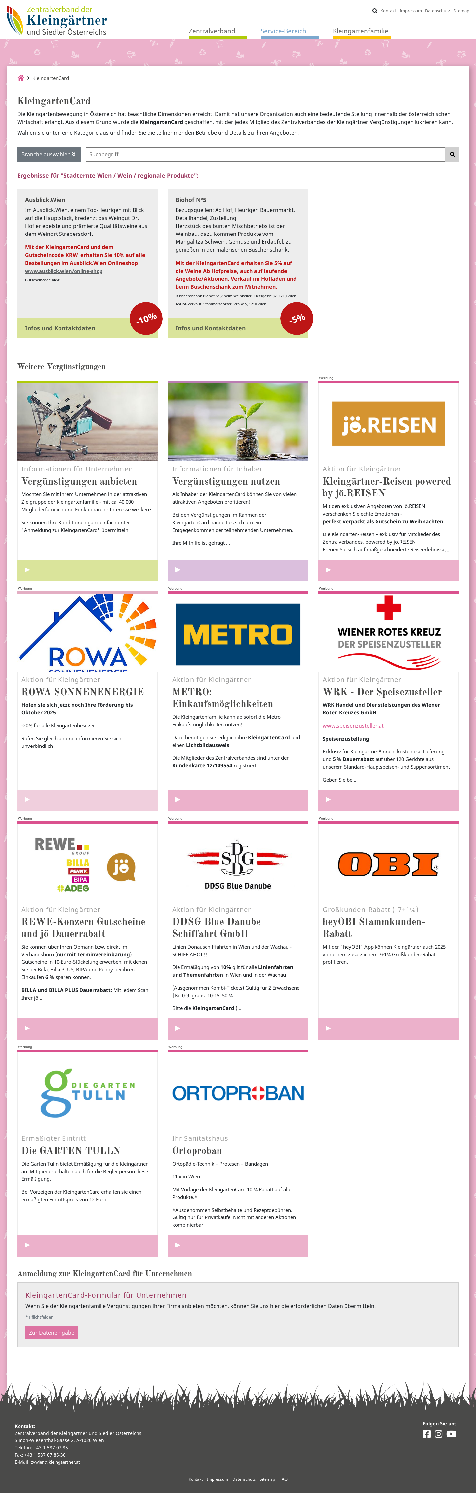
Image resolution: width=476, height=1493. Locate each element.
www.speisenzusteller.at (353, 736)
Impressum (410, 11)
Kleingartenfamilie (360, 31)
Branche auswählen (48, 154)
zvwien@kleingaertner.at (58, 1462)
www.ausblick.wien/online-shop (67, 271)
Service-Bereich (283, 31)
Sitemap (461, 11)
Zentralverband (212, 31)
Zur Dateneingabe (51, 1358)
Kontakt (388, 11)
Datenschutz (437, 11)
